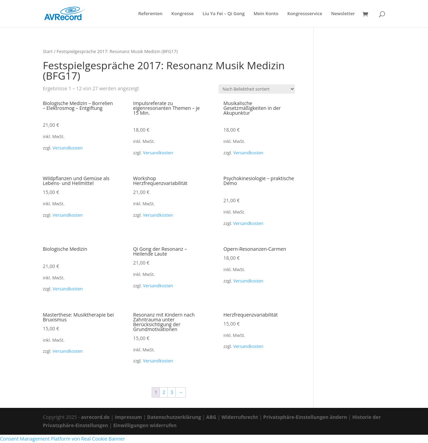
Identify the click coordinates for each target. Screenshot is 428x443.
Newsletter (343, 14)
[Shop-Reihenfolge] (256, 89)
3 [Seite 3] (171, 392)
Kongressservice (304, 14)
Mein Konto (266, 14)
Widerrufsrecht (240, 417)
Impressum (128, 417)
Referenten (150, 14)
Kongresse (182, 14)
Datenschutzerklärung (174, 417)
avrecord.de (95, 417)
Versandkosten (68, 148)
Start (48, 51)
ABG (211, 417)
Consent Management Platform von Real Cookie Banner (62, 438)
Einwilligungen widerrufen (145, 425)
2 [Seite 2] (163, 392)
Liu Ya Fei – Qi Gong (224, 14)
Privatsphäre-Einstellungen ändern (305, 417)
